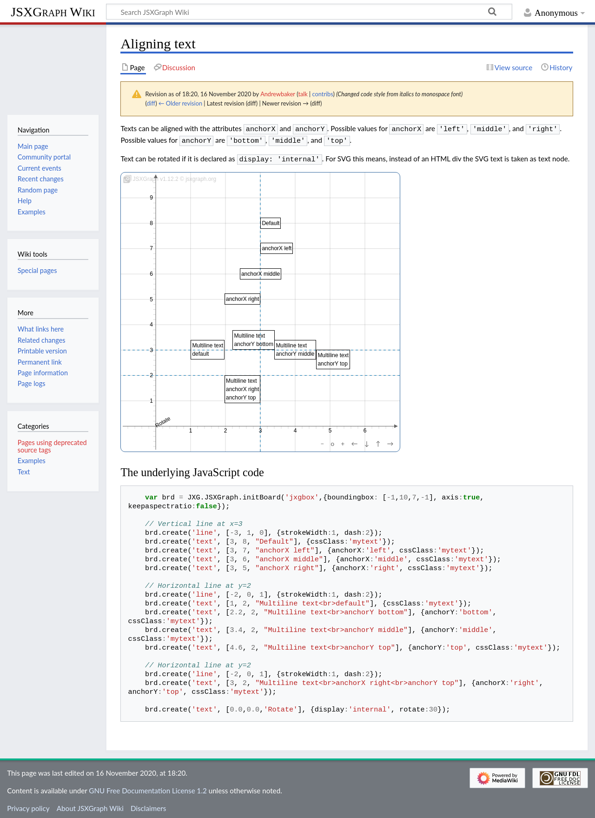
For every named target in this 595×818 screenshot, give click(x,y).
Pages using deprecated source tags (52, 446)
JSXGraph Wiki (53, 12)
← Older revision (180, 103)
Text (24, 472)
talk (302, 94)
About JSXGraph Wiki (90, 805)
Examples (32, 461)
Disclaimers (148, 805)
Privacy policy (28, 805)
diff (150, 103)
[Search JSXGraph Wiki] (309, 11)
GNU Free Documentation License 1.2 (147, 788)
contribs (322, 94)
